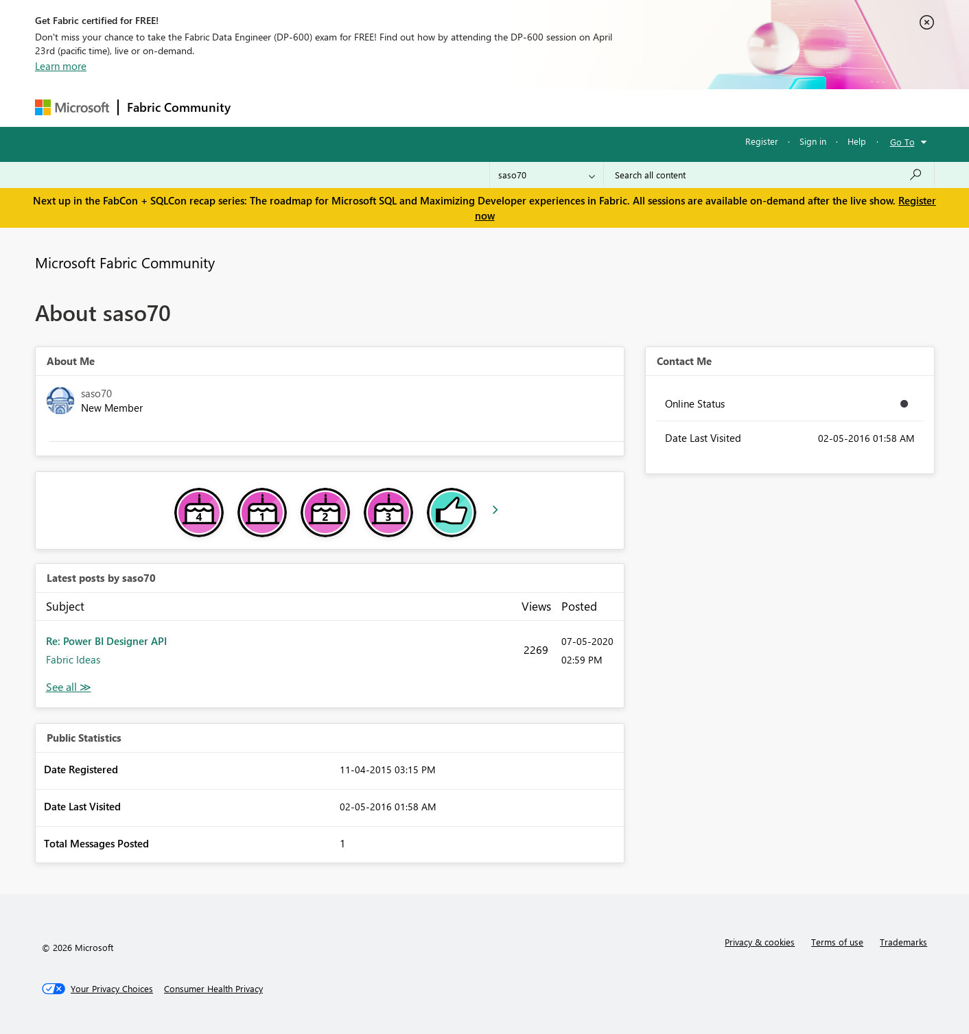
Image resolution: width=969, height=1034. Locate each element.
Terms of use (837, 942)
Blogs (501, 107)
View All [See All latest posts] (68, 687)
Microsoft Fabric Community (125, 262)
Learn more (60, 66)
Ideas (378, 107)
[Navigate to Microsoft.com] (72, 107)
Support (612, 107)
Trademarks (903, 942)
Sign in (812, 141)
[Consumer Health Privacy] (213, 988)
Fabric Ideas (73, 659)
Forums (262, 107)
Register (761, 141)
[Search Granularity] (546, 175)
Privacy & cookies (760, 942)
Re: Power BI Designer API (106, 641)
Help (857, 141)
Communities (439, 107)
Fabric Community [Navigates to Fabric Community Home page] (179, 107)
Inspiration (322, 107)
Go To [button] (902, 142)
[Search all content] (769, 175)
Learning (554, 107)
